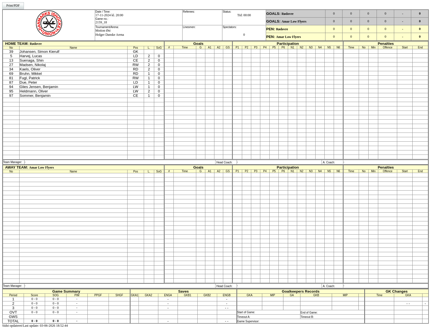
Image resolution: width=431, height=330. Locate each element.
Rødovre (287, 14)
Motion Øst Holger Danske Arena (109, 33)
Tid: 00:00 (244, 15)
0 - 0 (34, 299)
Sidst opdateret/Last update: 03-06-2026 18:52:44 (35, 326)
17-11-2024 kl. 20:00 (109, 15)
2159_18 (101, 22)
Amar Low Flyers (293, 21)
